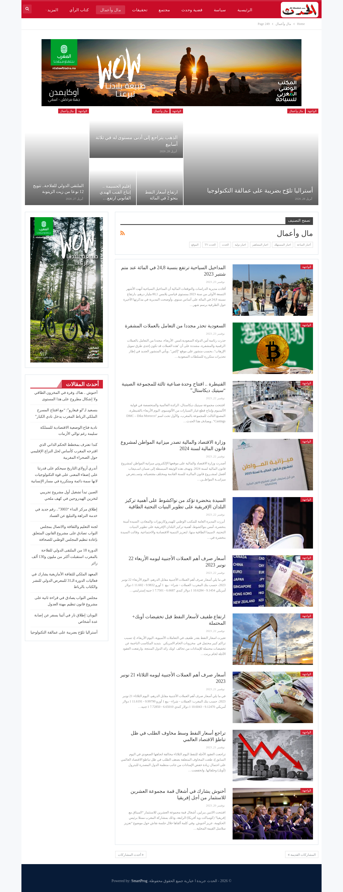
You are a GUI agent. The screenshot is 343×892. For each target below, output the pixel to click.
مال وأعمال (110, 10)
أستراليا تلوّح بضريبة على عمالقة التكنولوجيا (260, 190)
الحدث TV (210, 244)
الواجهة (312, 111)
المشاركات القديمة (302, 855)
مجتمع (164, 10)
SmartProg (139, 881)
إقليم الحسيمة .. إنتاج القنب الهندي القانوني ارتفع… (115, 192)
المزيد (52, 10)
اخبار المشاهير (260, 244)
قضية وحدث (192, 10)
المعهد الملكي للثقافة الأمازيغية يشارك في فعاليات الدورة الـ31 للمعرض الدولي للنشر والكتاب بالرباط (65, 580)
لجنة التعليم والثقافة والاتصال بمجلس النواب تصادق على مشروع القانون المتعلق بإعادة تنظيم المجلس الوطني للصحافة (65, 533)
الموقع (195, 244)
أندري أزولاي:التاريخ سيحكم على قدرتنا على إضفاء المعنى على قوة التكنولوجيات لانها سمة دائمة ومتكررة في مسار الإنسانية (64, 474)
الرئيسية (244, 10)
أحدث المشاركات (131, 855)
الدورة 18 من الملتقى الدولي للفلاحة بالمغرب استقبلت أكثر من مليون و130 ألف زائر (65, 556)
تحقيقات (139, 10)
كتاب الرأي (79, 10)
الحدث (225, 244)
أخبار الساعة (304, 244)
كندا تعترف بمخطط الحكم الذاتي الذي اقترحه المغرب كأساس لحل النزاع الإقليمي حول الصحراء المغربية (64, 451)
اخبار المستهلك (282, 244)
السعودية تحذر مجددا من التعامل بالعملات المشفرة (175, 325)
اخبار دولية (240, 244)
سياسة (220, 10)
